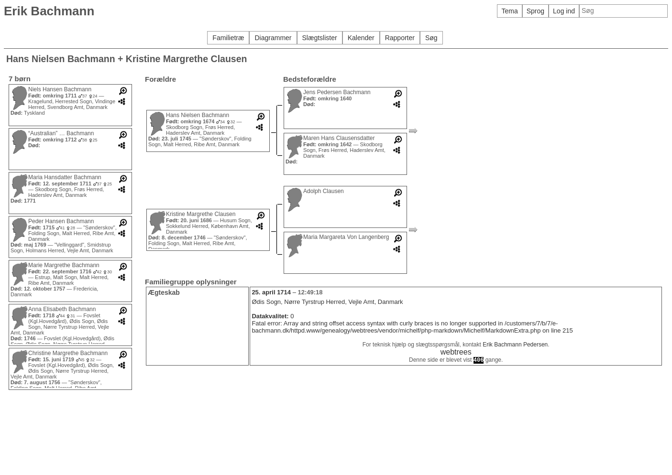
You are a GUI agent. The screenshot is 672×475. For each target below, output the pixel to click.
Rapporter (400, 38)
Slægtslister (319, 38)
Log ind (564, 11)
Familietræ (228, 38)
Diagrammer (272, 38)
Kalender (361, 38)
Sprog (535, 11)
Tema (509, 11)
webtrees (456, 352)
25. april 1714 (271, 292)
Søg (431, 38)
